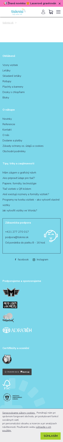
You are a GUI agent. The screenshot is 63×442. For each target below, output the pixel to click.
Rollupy (7, 81)
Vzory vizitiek (10, 65)
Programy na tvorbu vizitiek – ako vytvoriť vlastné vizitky (31, 202)
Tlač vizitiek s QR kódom (17, 189)
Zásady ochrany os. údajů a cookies (23, 146)
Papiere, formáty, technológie (19, 183)
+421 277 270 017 (17, 232)
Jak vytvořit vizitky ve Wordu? (20, 210)
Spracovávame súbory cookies (18, 412)
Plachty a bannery (13, 87)
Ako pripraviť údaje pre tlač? (19, 178)
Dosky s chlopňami (14, 92)
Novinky (7, 119)
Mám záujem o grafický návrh (19, 173)
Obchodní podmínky (14, 151)
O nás (6, 135)
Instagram (40, 259)
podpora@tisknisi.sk (17, 237)
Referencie (9, 124)
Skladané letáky (12, 76)
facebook (22, 259)
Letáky (6, 70)
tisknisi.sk (8, 22)
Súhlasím (51, 436)
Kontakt (7, 130)
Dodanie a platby (12, 140)
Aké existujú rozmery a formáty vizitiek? (26, 194)
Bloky (6, 97)
